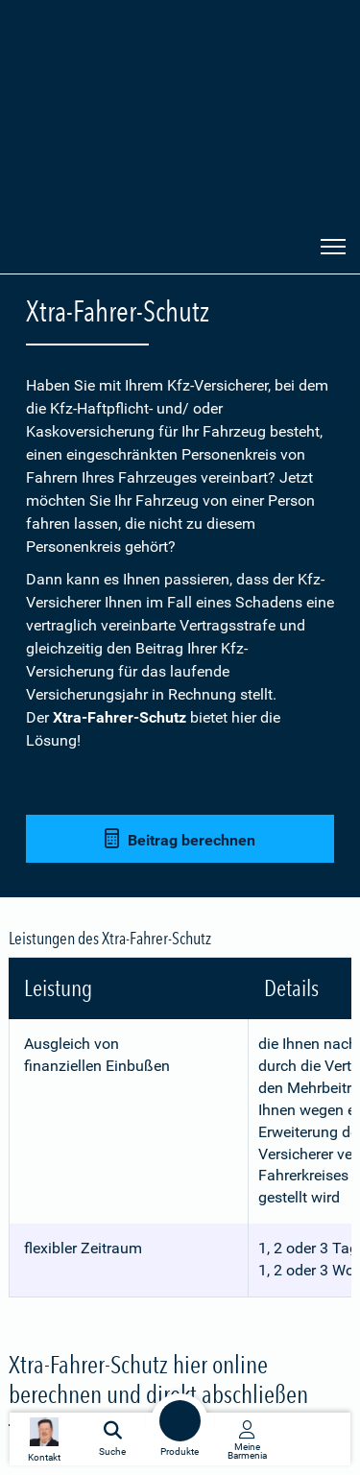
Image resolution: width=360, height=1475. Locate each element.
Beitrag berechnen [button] (180, 839)
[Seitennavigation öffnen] (333, 245)
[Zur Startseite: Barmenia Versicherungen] (76, 247)
